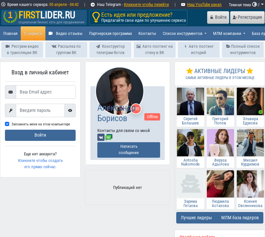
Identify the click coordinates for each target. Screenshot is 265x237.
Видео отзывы (66, 33)
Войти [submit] (40, 135)
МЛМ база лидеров (240, 218)
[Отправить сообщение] (108, 137)
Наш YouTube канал (204, 4)
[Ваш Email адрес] (46, 92)
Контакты (147, 33)
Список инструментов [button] (183, 33)
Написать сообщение (129, 149)
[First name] (40, 111)
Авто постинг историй (199, 49)
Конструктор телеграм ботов (110, 49)
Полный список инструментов (243, 49)
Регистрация (247, 17)
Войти (218, 17)
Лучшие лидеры (196, 218)
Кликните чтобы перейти (146, 4)
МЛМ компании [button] (227, 33)
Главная (10, 33)
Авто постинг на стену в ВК (154, 49)
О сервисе (33, 33)
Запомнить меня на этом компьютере (41, 124)
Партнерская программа (110, 33)
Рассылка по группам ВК (66, 49)
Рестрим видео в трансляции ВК (22, 49)
